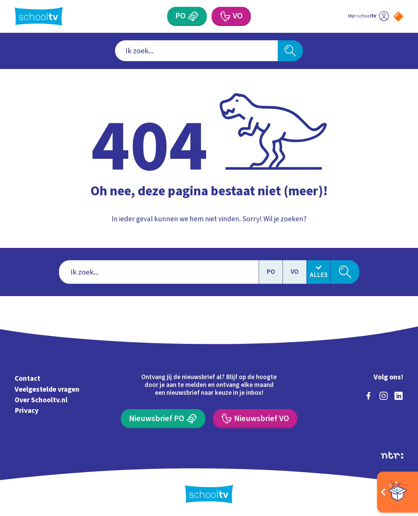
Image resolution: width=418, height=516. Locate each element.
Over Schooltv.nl (41, 400)
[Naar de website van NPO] (398, 16)
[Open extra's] (397, 492)
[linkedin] (398, 395)
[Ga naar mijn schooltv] (368, 16)
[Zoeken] (290, 50)
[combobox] (196, 50)
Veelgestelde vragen (47, 389)
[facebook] (368, 395)
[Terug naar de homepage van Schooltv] (39, 16)
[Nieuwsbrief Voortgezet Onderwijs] (255, 418)
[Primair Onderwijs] (187, 16)
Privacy (27, 410)
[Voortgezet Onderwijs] (231, 16)
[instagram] (383, 395)
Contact (27, 378)
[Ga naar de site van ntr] (392, 455)
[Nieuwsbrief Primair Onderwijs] (163, 418)
